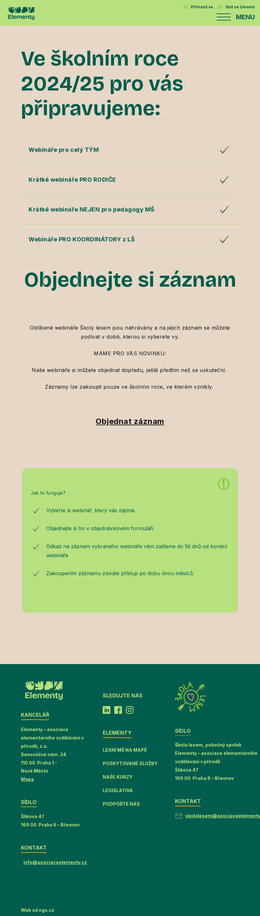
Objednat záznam (130, 421)
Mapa (27, 779)
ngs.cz (46, 910)
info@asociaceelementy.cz (55, 862)
